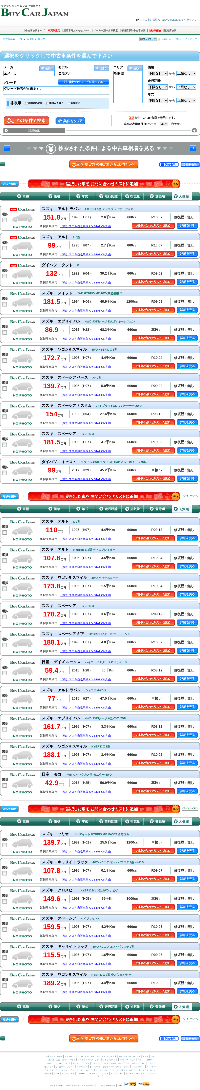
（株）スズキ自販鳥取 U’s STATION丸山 (85, 226)
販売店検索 (170, 30)
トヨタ (145, 1056)
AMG (122, 1060)
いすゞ (97, 1060)
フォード (70, 1067)
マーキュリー (82, 1067)
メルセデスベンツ (110, 1060)
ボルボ (153, 1074)
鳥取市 (41, 39)
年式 (151, 94)
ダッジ (119, 1067)
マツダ (72, 1060)
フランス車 (101, 1056)
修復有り (75, 103)
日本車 (60, 1056)
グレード (9, 82)
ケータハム (139, 1070)
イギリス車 (90, 1056)
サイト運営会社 (56, 1086)
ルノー (56, 1074)
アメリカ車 (79, 1056)
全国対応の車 (35, 103)
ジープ (126, 1067)
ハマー (150, 1063)
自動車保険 (155, 30)
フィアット (103, 1074)
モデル (63, 67)
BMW (149, 1060)
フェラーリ (81, 1074)
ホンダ (51, 1060)
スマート (141, 1060)
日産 (152, 1056)
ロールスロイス (138, 1067)
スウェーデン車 (125, 1056)
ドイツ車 (69, 1056)
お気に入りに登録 (171, 39)
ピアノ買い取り (88, 1086)
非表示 (15, 103)
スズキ (80, 1060)
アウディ (85, 1063)
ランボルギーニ (117, 1074)
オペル (113, 1063)
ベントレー (151, 1067)
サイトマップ (189, 39)
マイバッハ (130, 1060)
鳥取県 (30, 39)
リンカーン (60, 1067)
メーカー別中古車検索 (106, 30)
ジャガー (65, 1070)
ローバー (89, 1070)
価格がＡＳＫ (56, 103)
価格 (151, 67)
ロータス (99, 1070)
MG (106, 1070)
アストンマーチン (51, 1070)
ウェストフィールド (124, 1070)
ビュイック (48, 1067)
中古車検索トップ (35, 30)
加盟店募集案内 (72, 1086)
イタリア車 (112, 1056)
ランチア (129, 1074)
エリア (118, 67)
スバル (65, 1060)
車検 (120, 1086)
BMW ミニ (51, 1063)
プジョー (48, 1074)
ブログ (100, 1086)
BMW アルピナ (64, 1063)
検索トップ (50, 1056)
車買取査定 (54, 30)
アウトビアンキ (141, 1074)
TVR (112, 1070)
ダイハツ (89, 1060)
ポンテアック (95, 1067)
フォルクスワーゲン (100, 1063)
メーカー (9, 67)
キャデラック (123, 1063)
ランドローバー (77, 1070)
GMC (143, 1063)
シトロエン (151, 1070)
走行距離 (154, 80)
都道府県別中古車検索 (133, 30)
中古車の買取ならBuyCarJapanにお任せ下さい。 (171, 19)
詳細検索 (34, 130)
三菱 (58, 1060)
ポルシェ (76, 1063)
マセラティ (92, 1074)
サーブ (100, 1076)
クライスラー (108, 1067)
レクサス (136, 1056)
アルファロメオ (67, 1074)
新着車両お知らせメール (76, 30)
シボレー (135, 1063)
